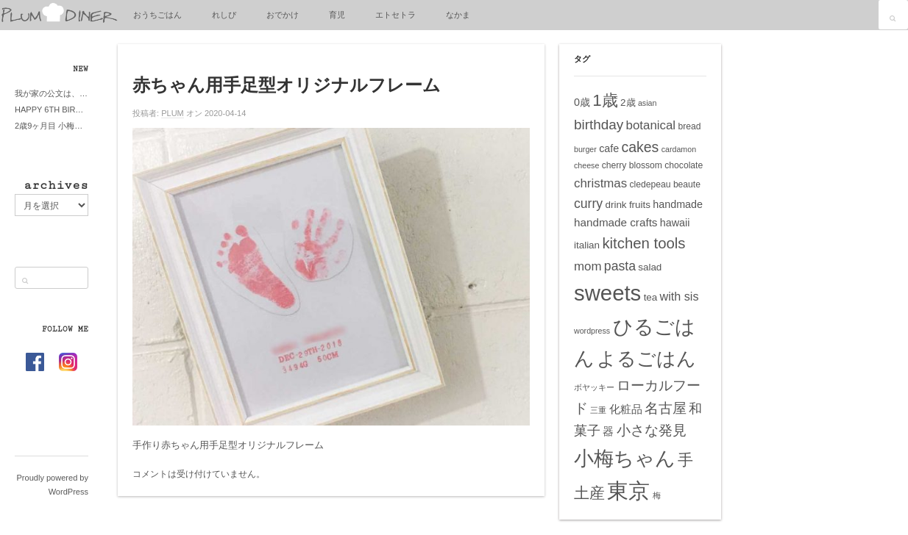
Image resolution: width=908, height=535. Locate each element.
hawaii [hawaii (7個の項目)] (675, 223)
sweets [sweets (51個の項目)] (607, 293)
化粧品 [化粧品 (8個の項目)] (625, 409)
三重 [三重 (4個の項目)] (598, 410)
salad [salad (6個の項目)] (650, 267)
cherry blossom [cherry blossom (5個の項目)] (632, 165)
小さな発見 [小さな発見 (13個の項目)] (652, 430)
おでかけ (282, 14)
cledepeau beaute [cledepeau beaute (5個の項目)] (665, 184)
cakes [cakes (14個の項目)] (640, 147)
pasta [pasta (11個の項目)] (620, 266)
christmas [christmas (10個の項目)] (600, 183)
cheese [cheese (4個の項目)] (586, 165)
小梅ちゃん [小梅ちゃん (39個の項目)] (624, 458)
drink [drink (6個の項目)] (615, 204)
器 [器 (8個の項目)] (608, 431)
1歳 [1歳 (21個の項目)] (604, 100)
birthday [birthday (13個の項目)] (598, 124)
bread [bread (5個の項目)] (689, 126)
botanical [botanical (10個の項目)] (651, 125)
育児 (337, 14)
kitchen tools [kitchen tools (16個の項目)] (643, 243)
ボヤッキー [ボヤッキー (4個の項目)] (594, 387)
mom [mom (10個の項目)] (588, 266)
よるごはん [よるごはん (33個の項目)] (646, 358)
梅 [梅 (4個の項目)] (657, 495)
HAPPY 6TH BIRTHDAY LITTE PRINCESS (51, 109)
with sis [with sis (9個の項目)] (679, 296)
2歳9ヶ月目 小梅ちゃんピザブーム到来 (51, 125)
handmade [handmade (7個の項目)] (678, 204)
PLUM (172, 113)
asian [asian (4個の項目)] (647, 102)
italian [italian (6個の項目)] (587, 245)
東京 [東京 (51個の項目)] (628, 490)
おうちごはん (157, 14)
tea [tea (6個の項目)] (651, 297)
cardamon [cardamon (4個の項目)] (679, 149)
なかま (458, 14)
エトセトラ (395, 14)
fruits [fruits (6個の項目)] (639, 204)
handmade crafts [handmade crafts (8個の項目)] (615, 222)
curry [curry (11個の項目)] (588, 203)
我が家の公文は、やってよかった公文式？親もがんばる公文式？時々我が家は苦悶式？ (51, 93)
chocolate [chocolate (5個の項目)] (683, 165)
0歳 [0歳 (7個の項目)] (582, 102)
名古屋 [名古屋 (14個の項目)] (666, 408)
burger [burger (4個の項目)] (585, 149)
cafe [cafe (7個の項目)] (609, 148)
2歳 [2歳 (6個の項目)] (627, 102)
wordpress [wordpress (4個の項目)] (592, 330)
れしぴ (224, 14)
